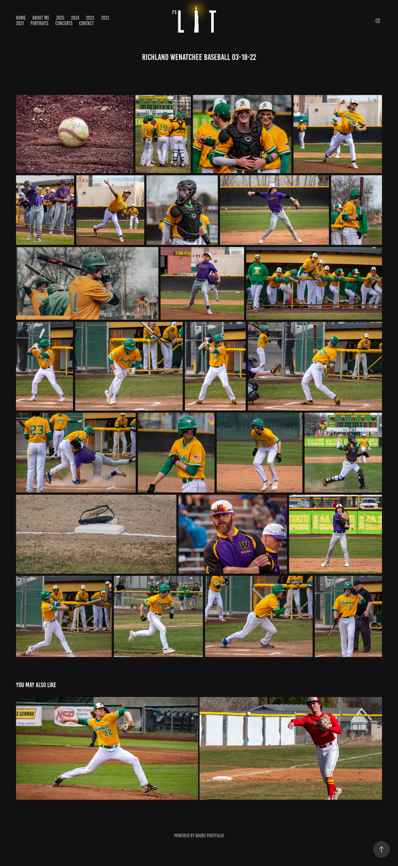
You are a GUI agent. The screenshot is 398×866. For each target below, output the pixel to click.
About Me (40, 18)
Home (21, 18)
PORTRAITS (39, 23)
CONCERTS (63, 23)
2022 (105, 18)
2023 (90, 18)
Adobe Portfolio (209, 835)
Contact (86, 23)
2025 (60, 18)
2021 (20, 23)
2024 (75, 18)
